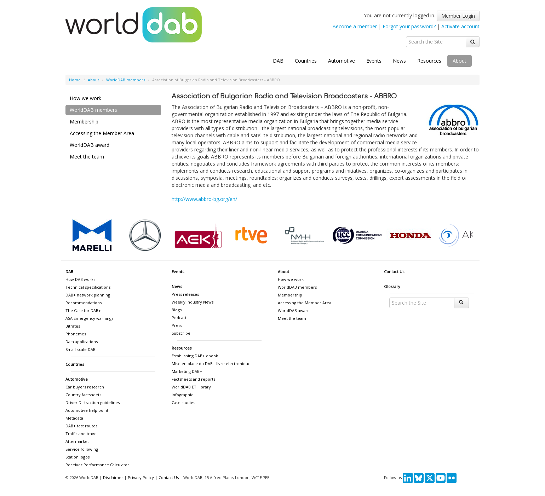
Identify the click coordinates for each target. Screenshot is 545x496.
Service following (81, 449)
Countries (306, 60)
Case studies (183, 402)
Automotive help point (86, 410)
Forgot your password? (409, 26)
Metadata (74, 418)
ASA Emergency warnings (89, 318)
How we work (85, 98)
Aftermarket (77, 441)
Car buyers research (84, 387)
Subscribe (181, 333)
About (459, 60)
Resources (429, 60)
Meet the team (87, 156)
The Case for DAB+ (83, 310)
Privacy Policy (141, 477)
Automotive (341, 60)
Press (177, 325)
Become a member (354, 26)
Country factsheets (83, 394)
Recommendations (83, 302)
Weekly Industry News (192, 302)
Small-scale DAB (80, 349)
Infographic (182, 394)
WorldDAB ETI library (191, 387)
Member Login (458, 15)
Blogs (177, 309)
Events (374, 60)
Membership (84, 121)
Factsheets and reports (193, 379)
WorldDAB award (89, 145)
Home (75, 79)
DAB (278, 60)
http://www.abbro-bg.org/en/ (204, 199)
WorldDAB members (125, 79)
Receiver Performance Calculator (97, 464)
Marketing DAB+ (187, 371)
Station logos (77, 457)
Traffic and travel (81, 433)
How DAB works (80, 279)
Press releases (185, 294)
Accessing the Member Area (102, 133)
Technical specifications (87, 287)
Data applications (81, 341)
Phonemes (75, 333)
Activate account (460, 26)
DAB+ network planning (87, 295)
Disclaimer (113, 477)
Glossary (392, 286)
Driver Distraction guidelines (92, 402)
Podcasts (180, 317)
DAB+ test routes (81, 425)
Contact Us (394, 271)
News (399, 60)
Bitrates (72, 326)
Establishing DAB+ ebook (195, 355)
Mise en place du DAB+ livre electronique (211, 363)
